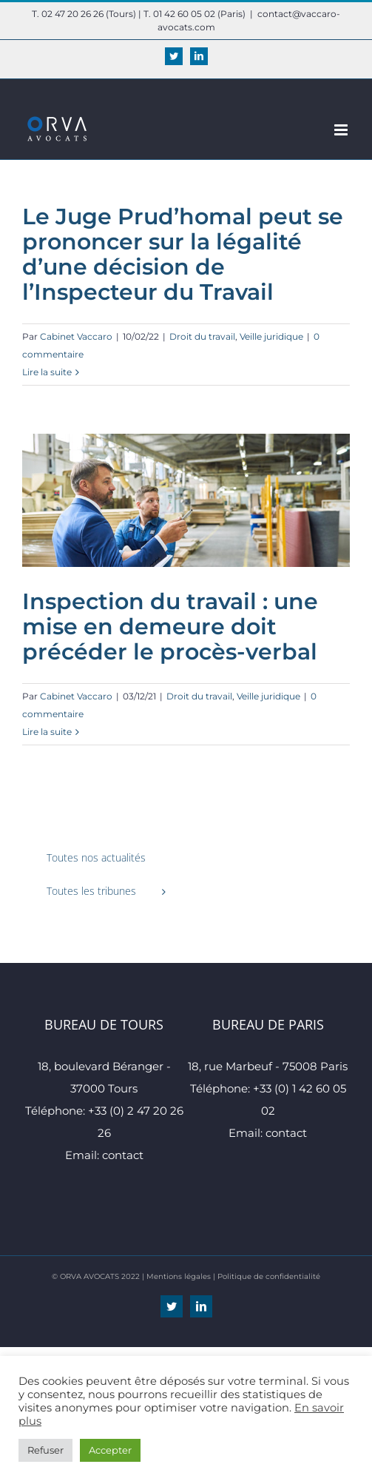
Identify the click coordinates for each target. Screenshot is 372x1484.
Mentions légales (178, 1276)
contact (122, 1155)
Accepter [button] (110, 1450)
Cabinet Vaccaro (76, 336)
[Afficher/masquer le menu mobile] (342, 130)
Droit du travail (202, 336)
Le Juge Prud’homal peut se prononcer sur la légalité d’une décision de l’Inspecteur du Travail (182, 254)
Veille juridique (271, 336)
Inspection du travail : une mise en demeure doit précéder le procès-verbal (170, 626)
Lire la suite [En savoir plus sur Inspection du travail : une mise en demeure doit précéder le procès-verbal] (47, 731)
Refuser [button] (45, 1450)
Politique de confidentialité (268, 1276)
